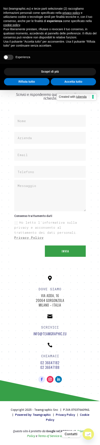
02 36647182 (50, 362)
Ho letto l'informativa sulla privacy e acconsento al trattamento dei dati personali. (46, 230)
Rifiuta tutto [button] (26, 81)
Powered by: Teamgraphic (33, 415)
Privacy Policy (29, 237)
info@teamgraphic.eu (50, 333)
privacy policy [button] (71, 12)
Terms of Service (48, 436)
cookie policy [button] (11, 25)
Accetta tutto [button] (73, 81)
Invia (65, 251)
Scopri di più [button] (50, 71)
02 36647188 (50, 367)
